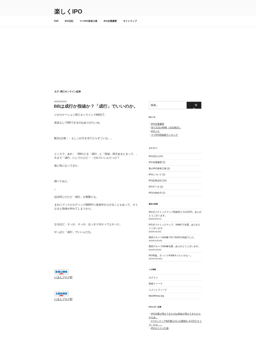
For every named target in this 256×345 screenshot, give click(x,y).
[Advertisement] (128, 51)
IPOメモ (155, 131)
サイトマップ (130, 21)
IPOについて (155, 174)
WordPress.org (156, 296)
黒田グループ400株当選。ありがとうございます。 (174, 246)
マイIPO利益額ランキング (164, 135)
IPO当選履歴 (110, 21)
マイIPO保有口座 (88, 21)
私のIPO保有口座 (157, 168)
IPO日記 (69, 21)
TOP (56, 21)
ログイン (153, 277)
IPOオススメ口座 (160, 328)
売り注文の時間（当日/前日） (166, 127)
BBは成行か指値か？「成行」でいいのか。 (96, 106)
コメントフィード (158, 289)
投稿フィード (155, 283)
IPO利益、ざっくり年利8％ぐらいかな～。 (171, 255)
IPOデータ (154, 186)
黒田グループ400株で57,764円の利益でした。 (172, 237)
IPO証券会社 (155, 180)
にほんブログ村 (63, 277)
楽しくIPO (68, 11)
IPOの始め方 (155, 192)
